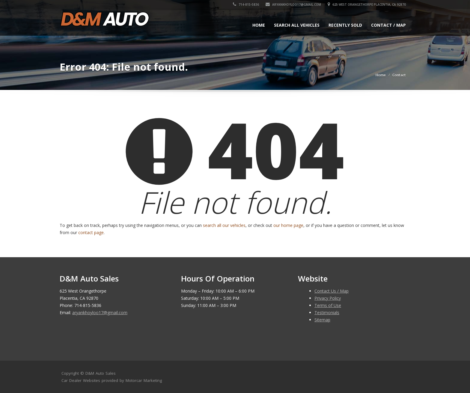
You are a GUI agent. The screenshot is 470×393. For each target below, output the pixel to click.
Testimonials (326, 312)
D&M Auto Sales (100, 373)
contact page (91, 232)
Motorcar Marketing (144, 380)
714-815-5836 (246, 4)
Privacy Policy (327, 298)
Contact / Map (388, 25)
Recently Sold (345, 25)
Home (258, 25)
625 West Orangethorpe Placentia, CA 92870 (367, 4)
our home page (288, 225)
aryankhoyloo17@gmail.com (293, 4)
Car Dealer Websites (80, 380)
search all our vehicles (224, 225)
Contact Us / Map (331, 291)
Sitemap (322, 320)
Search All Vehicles (297, 25)
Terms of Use (327, 305)
